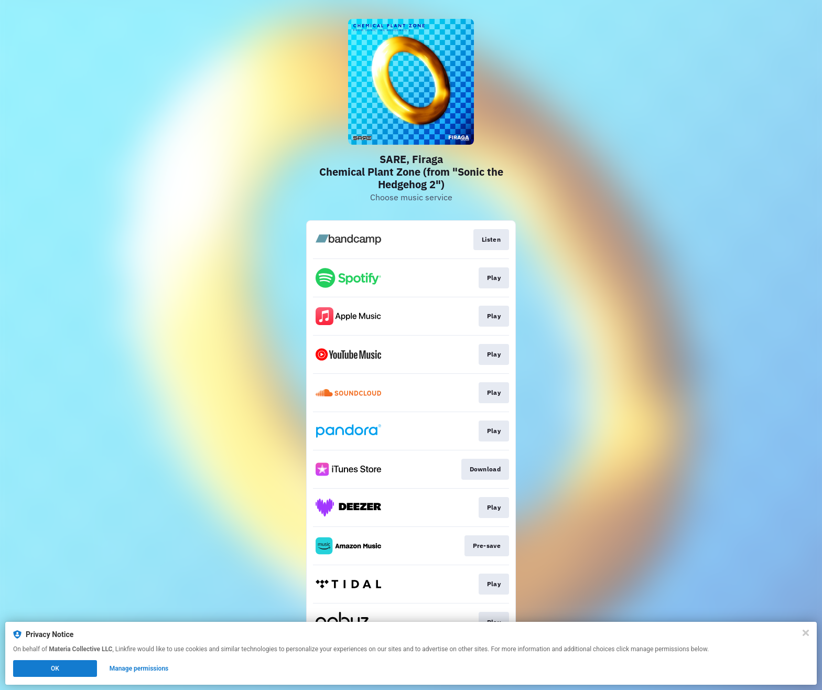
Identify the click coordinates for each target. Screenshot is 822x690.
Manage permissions (139, 668)
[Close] (805, 632)
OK (55, 668)
